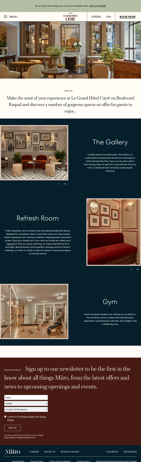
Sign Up (12, 427)
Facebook (112, 451)
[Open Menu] (10, 17)
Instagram (130, 451)
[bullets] (66, 70)
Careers (34, 451)
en (108, 16)
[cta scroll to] (70, 76)
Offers (96, 16)
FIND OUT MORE (97, 5)
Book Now (128, 16)
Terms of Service (24, 437)
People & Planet (70, 451)
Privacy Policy (28, 416)
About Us (49, 451)
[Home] (70, 16)
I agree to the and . (26, 418)
